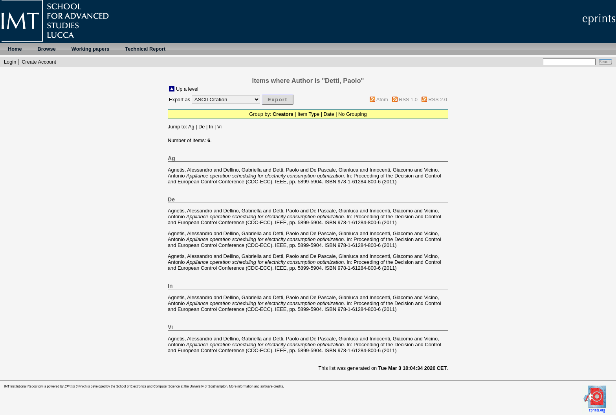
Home (15, 49)
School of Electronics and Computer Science (148, 386)
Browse (47, 49)
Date (329, 114)
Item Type (308, 114)
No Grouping (352, 114)
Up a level (187, 89)
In (211, 127)
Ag (191, 127)
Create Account (39, 62)
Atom (382, 99)
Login (10, 62)
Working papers (90, 49)
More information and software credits (256, 386)
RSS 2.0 (437, 99)
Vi (219, 127)
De (201, 127)
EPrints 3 (70, 386)
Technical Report (145, 49)
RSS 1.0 (408, 99)
